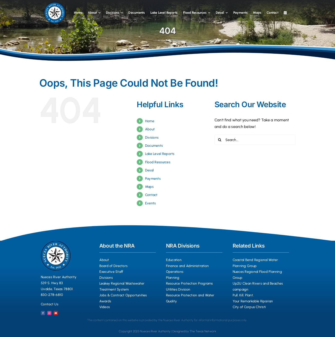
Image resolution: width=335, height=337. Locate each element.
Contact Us (49, 304)
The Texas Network (203, 331)
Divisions (152, 137)
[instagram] (49, 313)
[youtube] (56, 313)
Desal (149, 170)
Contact (151, 195)
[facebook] (43, 313)
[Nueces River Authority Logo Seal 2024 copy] (54, 4)
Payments (153, 179)
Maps (149, 187)
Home (149, 121)
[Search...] (255, 139)
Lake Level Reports (160, 154)
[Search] (220, 139)
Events (150, 203)
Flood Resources (157, 162)
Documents (154, 146)
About (150, 129)
